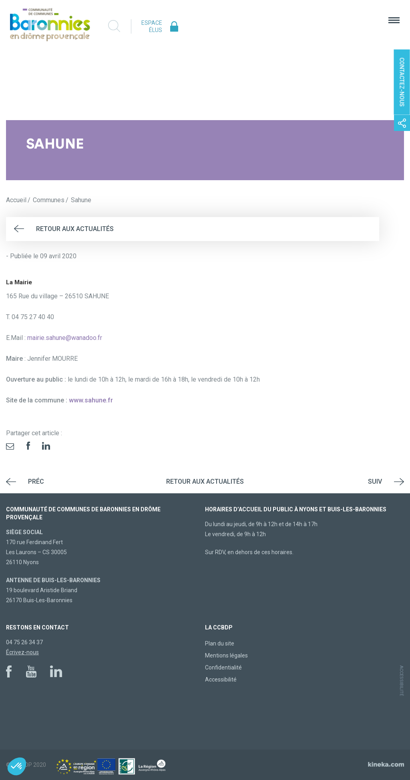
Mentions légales (226, 655)
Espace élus (151, 26)
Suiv (375, 481)
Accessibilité (221, 679)
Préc (36, 481)
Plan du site (219, 643)
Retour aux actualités (75, 229)
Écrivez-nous (22, 652)
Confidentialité (223, 667)
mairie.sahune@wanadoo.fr (64, 338)
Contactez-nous (402, 82)
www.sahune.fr (91, 400)
